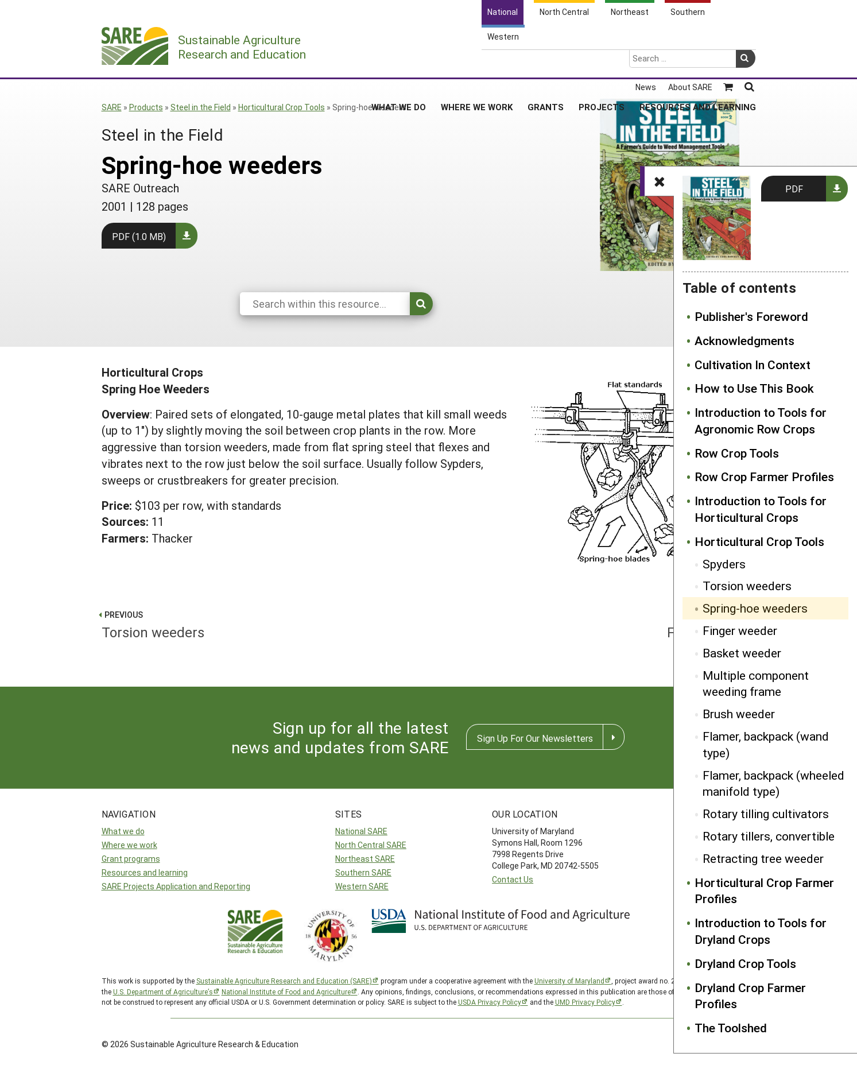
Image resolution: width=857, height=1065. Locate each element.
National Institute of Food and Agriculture (286, 991)
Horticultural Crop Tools (281, 107)
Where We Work (477, 62)
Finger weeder (740, 630)
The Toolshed (731, 1028)
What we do (123, 831)
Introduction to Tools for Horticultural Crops (761, 509)
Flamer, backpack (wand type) (766, 744)
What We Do (398, 62)
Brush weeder (739, 714)
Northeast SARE (365, 858)
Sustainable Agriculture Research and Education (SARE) (284, 980)
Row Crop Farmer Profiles (764, 476)
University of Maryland (569, 980)
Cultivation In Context (753, 365)
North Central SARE (370, 844)
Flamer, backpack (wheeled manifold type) (773, 783)
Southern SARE (363, 872)
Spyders (724, 564)
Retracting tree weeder (763, 858)
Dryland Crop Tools (745, 963)
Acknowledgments (744, 340)
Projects (602, 62)
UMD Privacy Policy (585, 1001)
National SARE (361, 831)
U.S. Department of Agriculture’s (163, 991)
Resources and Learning (697, 62)
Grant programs (131, 858)
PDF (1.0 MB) (139, 236)
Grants (546, 62)
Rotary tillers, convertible (769, 836)
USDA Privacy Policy (489, 1001)
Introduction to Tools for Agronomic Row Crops (761, 420)
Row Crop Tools (737, 453)
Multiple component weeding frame (756, 683)
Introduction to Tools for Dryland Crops (761, 931)
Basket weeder (742, 653)
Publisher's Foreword (751, 316)
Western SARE (362, 886)
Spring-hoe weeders (755, 608)
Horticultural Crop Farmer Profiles (764, 890)
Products (146, 107)
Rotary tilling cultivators (766, 813)
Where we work (129, 844)
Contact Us (512, 879)
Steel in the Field (200, 107)
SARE (112, 107)
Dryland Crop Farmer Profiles (750, 995)
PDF (794, 189)
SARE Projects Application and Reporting (176, 886)
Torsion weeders (747, 586)
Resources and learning (145, 872)
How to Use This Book (754, 388)
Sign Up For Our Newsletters (535, 738)
